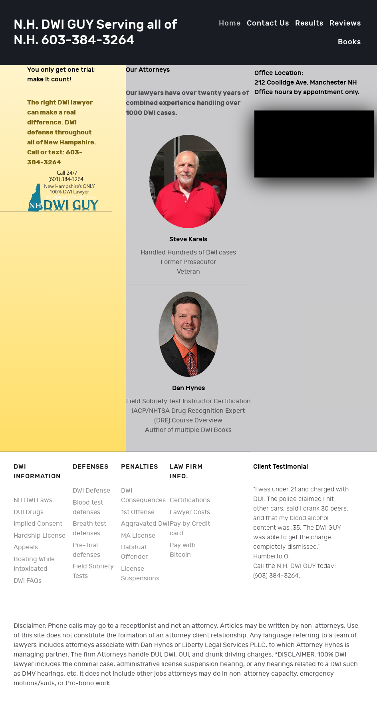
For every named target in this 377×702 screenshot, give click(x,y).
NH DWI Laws (33, 500)
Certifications (190, 500)
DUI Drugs (29, 512)
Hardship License (39, 536)
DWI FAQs (28, 581)
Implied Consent (38, 524)
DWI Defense (91, 491)
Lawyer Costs (190, 512)
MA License (138, 536)
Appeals (26, 547)
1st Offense (138, 512)
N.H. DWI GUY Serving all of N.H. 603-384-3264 (95, 32)
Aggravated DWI (145, 524)
